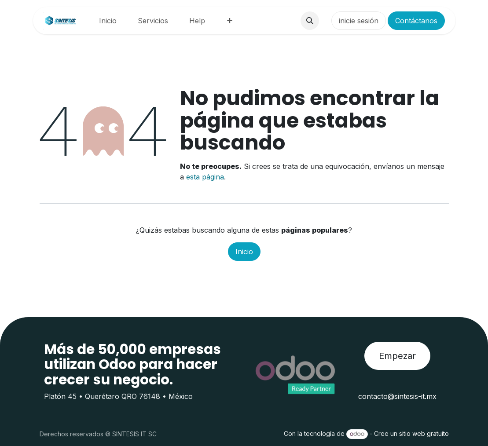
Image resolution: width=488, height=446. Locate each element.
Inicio (244, 251)
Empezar (397, 356)
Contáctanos (416, 20)
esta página (205, 176)
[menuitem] (107, 20)
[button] (310, 20)
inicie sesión (358, 20)
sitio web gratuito (424, 433)
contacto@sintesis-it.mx (397, 396)
